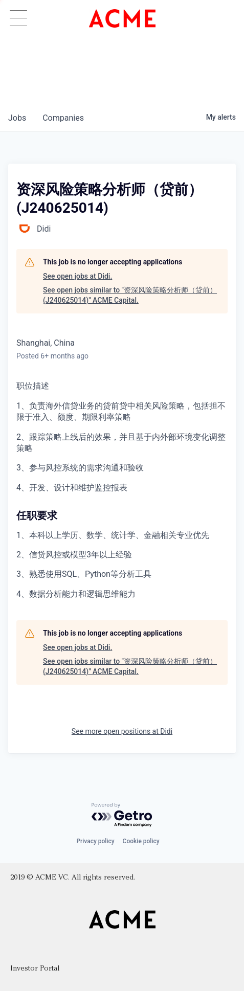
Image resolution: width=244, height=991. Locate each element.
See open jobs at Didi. (77, 276)
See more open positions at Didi (122, 731)
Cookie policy (141, 841)
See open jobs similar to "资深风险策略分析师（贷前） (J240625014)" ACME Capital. (130, 295)
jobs (17, 118)
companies (63, 118)
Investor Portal (34, 969)
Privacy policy (95, 841)
